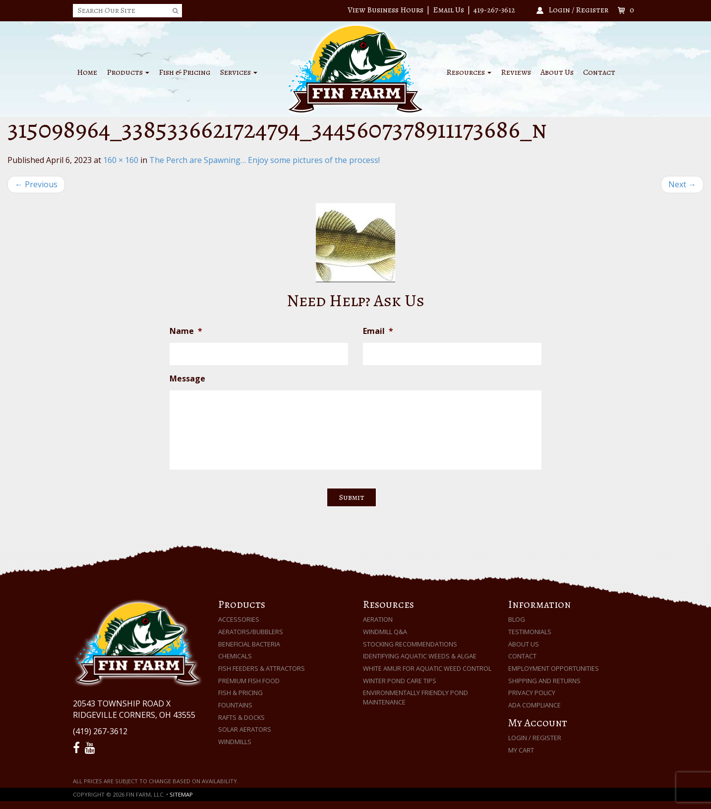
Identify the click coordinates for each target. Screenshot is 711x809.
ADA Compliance (534, 705)
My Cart (521, 750)
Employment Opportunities (553, 668)
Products (128, 72)
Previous (36, 184)
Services (238, 72)
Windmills (234, 741)
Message (187, 379)
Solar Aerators (244, 729)
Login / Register (534, 737)
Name (186, 331)
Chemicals (235, 655)
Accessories (238, 619)
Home (87, 72)
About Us (557, 72)
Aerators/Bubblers (250, 631)
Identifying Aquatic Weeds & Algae (419, 655)
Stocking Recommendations (410, 644)
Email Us (448, 9)
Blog (516, 619)
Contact (599, 72)
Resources (468, 72)
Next (682, 184)
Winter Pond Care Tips (399, 680)
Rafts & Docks (241, 717)
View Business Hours (385, 9)
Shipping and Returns (544, 680)
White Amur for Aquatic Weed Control (427, 668)
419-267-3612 (494, 9)
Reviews (516, 72)
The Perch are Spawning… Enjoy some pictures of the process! (264, 160)
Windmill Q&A (385, 631)
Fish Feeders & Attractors (261, 668)
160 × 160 (120, 160)
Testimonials (529, 631)
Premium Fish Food (249, 680)
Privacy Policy (531, 692)
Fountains (235, 705)
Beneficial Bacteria (249, 644)
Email (378, 331)
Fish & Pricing (185, 72)
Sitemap (181, 794)
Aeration (378, 619)
